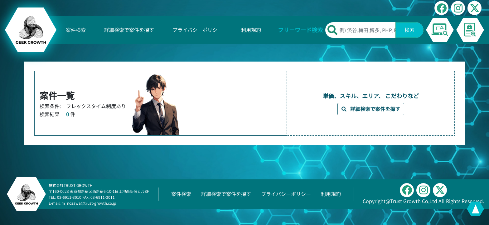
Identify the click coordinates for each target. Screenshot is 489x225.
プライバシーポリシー (197, 29)
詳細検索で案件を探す (129, 29)
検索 (409, 29)
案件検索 (76, 29)
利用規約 (251, 29)
